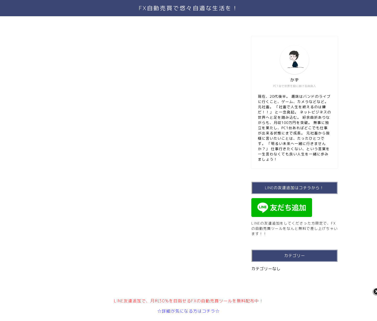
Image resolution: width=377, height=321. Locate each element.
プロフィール (163, 22)
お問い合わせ (199, 22)
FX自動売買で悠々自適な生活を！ (189, 8)
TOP (133, 22)
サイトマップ (236, 22)
